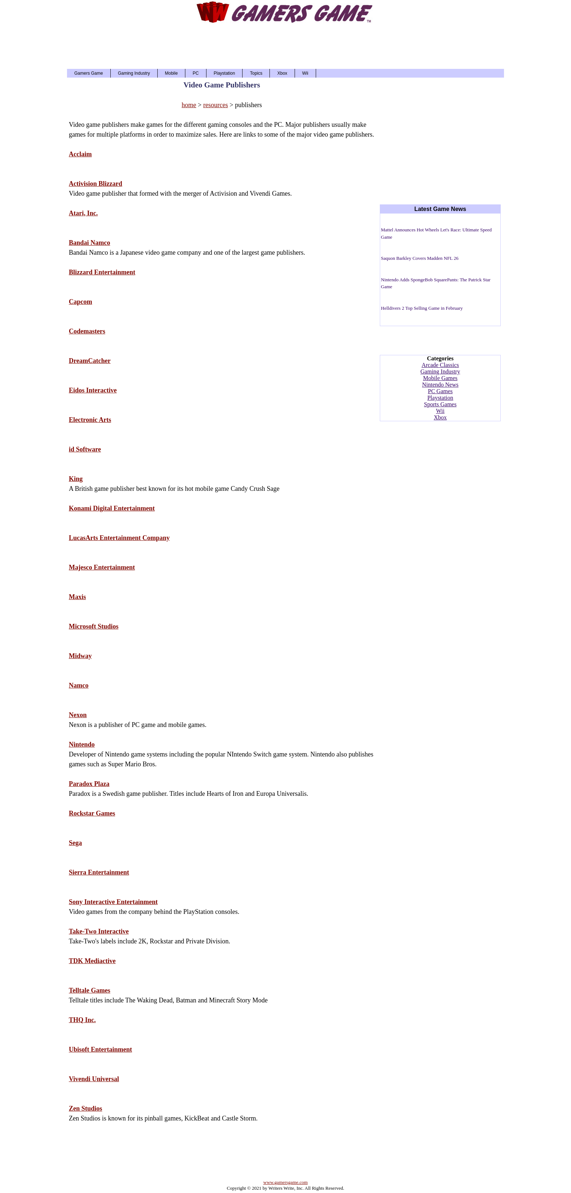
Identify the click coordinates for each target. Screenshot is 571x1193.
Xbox (282, 73)
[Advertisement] (285, 45)
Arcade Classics (440, 365)
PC (196, 73)
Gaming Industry (134, 73)
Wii (305, 73)
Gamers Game (88, 73)
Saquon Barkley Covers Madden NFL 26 (419, 258)
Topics (256, 73)
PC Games (440, 391)
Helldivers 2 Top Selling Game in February (422, 308)
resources (215, 105)
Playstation (224, 73)
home (189, 105)
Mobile (171, 73)
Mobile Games (440, 378)
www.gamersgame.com (285, 1182)
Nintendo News (440, 385)
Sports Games (440, 404)
